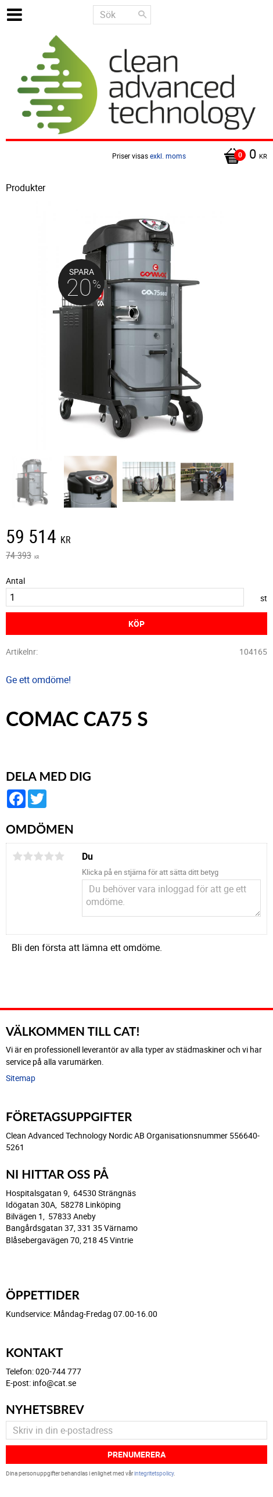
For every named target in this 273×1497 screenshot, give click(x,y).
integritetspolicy (154, 1473)
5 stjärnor (59, 856)
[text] (136, 538)
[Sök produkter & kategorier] (122, 14)
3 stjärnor (38, 856)
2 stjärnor (28, 856)
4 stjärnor (49, 856)
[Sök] (142, 14)
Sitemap (20, 1077)
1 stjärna (17, 856)
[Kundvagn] (136, 155)
